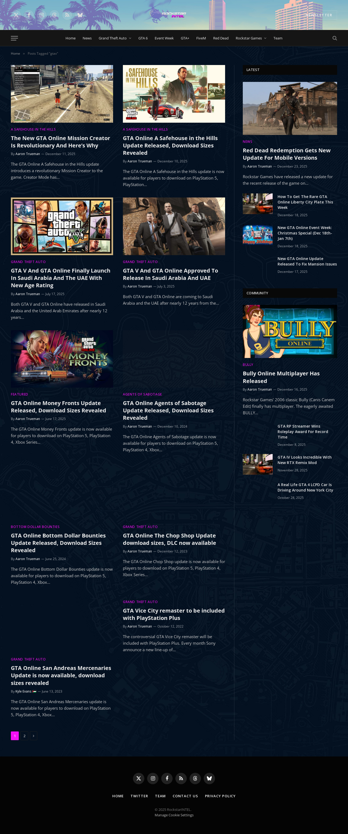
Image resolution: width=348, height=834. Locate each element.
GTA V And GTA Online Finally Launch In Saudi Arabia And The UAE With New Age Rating (60, 278)
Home (71, 38)
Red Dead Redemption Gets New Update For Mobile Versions (287, 154)
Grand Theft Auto (113, 38)
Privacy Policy (220, 795)
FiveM (201, 38)
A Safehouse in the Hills (33, 129)
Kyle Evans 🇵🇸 (25, 691)
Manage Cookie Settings (174, 815)
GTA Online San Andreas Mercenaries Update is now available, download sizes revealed (61, 675)
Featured (19, 394)
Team (278, 38)
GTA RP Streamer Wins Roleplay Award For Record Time (303, 432)
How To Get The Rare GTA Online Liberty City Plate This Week (305, 202)
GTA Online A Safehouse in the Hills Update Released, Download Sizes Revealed (170, 145)
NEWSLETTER (319, 15)
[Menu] (14, 38)
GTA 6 (143, 38)
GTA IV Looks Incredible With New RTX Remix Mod (305, 460)
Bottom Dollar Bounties (35, 526)
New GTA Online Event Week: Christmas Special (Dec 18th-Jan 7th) (305, 233)
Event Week (164, 38)
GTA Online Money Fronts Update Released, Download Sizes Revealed (58, 406)
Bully (248, 364)
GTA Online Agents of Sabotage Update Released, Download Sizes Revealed (168, 410)
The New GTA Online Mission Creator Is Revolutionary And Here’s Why (60, 141)
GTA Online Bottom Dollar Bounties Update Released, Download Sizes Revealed (58, 543)
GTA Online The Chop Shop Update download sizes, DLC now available (169, 539)
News (87, 38)
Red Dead (221, 38)
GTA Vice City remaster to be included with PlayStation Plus (174, 614)
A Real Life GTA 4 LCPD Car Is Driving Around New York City (305, 487)
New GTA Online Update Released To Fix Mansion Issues (307, 261)
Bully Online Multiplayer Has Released (281, 377)
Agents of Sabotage (142, 394)
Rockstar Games (249, 38)
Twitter (139, 795)
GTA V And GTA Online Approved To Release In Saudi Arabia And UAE (170, 274)
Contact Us (185, 795)
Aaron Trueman (27, 154)
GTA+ (185, 38)
